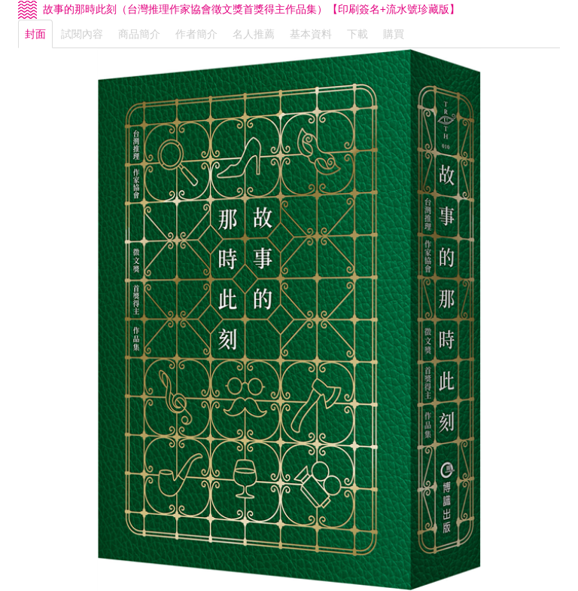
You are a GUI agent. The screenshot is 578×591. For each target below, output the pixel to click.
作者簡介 (196, 34)
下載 (357, 34)
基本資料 (311, 34)
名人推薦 (254, 34)
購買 (393, 34)
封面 (35, 34)
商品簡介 (139, 34)
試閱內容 (82, 34)
